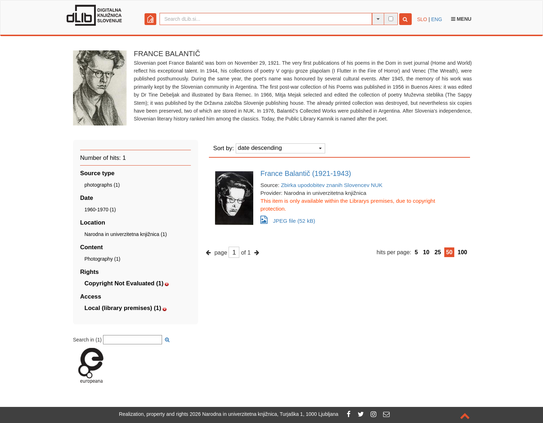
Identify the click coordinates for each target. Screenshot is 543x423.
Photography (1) (102, 259)
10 (426, 252)
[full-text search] (390, 18)
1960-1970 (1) (100, 209)
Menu (461, 19)
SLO (422, 19)
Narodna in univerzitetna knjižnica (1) (125, 234)
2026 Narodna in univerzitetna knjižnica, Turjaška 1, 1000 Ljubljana (264, 414)
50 (449, 252)
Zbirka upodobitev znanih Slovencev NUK (331, 185)
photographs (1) (102, 185)
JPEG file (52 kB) (287, 220)
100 (462, 252)
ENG (436, 19)
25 (438, 252)
